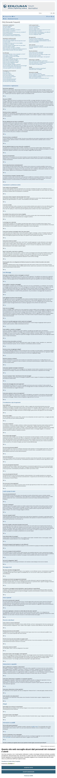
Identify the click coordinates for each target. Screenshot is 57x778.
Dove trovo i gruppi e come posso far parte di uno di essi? (39, 29)
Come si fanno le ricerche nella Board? (36, 52)
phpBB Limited (35, 726)
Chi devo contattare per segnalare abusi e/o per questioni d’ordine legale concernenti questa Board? (41, 76)
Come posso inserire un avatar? (9, 46)
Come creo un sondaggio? (8, 57)
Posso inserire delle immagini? (8, 75)
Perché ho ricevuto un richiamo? (9, 63)
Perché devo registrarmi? (7, 26)
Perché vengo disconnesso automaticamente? (11, 34)
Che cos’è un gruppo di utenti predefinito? (36, 33)
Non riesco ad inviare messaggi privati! (36, 38)
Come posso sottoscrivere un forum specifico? (37, 63)
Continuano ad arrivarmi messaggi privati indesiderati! (39, 39)
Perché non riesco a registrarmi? (9, 28)
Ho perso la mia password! (8, 33)
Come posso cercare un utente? (35, 55)
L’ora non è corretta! (6, 41)
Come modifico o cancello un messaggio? (10, 55)
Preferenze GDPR (28, 775)
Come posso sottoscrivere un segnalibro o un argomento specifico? (41, 62)
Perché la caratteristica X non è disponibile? (37, 74)
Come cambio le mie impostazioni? (9, 39)
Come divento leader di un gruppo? (35, 30)
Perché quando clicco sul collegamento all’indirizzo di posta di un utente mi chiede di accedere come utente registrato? (15, 49)
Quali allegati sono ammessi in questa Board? (37, 68)
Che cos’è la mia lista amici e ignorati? (36, 45)
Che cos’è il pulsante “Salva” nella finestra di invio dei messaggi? (15, 65)
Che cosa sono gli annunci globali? (9, 76)
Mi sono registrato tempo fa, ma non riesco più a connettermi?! (14, 32)
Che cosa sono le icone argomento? (9, 81)
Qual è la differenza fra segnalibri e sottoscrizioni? (38, 60)
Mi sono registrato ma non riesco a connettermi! (11, 29)
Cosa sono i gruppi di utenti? (34, 28)
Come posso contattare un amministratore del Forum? (39, 78)
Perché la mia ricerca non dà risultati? (36, 53)
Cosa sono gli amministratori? (34, 26)
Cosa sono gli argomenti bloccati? (9, 80)
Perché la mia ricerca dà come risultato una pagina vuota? (39, 54)
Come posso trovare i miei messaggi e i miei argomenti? (39, 56)
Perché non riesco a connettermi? (9, 30)
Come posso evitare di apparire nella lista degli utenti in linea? (14, 40)
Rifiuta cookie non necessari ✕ (48, 746)
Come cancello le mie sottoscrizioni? (35, 64)
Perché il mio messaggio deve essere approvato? (12, 66)
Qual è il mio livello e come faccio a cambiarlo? (11, 47)
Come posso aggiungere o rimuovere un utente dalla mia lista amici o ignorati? (41, 48)
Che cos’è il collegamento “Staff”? (35, 34)
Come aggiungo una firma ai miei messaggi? (11, 56)
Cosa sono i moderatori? (33, 27)
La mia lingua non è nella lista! (8, 44)
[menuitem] (13, 16)
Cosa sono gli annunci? (7, 77)
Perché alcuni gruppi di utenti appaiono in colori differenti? (39, 32)
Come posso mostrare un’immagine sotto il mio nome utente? (14, 45)
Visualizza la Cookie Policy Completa (11, 761)
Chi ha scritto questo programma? (35, 73)
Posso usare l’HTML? (7, 73)
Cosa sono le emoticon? (7, 74)
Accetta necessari (28, 771)
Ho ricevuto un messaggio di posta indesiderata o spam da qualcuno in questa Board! (40, 41)
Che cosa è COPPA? (7, 27)
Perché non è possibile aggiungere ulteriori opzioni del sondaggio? (15, 58)
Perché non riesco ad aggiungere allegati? (10, 62)
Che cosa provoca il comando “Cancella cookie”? (12, 35)
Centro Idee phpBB (7, 737)
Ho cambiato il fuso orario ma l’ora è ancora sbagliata (12, 43)
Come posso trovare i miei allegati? (35, 69)
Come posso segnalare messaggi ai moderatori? (12, 64)
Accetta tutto (28, 767)
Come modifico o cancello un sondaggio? (10, 59)
